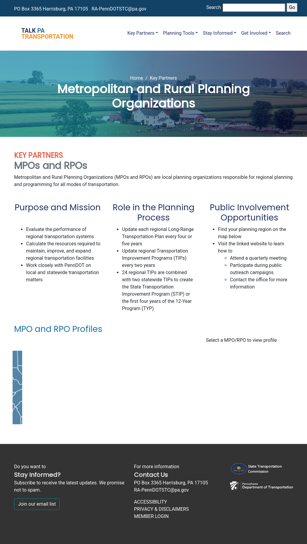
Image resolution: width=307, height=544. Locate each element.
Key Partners (141, 33)
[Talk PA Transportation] (43, 33)
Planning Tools (178, 33)
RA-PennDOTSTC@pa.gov (118, 9)
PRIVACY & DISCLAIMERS (161, 509)
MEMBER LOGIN (151, 516)
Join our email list (37, 504)
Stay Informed (218, 33)
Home (136, 78)
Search (213, 7)
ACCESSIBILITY (150, 502)
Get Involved (254, 33)
